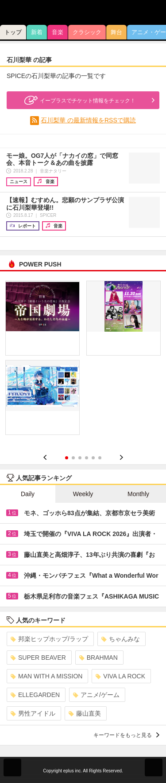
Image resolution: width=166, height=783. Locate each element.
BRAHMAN (98, 657)
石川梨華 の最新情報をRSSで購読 (88, 120)
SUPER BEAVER (38, 657)
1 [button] (66, 457)
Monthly (138, 493)
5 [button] (93, 457)
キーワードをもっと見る (126, 735)
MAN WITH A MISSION (46, 676)
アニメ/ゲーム (96, 694)
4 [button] (86, 457)
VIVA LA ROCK (120, 676)
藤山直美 (85, 713)
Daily (28, 493)
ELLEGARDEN (35, 694)
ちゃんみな (120, 638)
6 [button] (99, 457)
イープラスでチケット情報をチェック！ (78, 100)
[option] (83, 361)
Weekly (83, 493)
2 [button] (73, 457)
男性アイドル (33, 713)
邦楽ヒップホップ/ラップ (49, 638)
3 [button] (79, 457)
